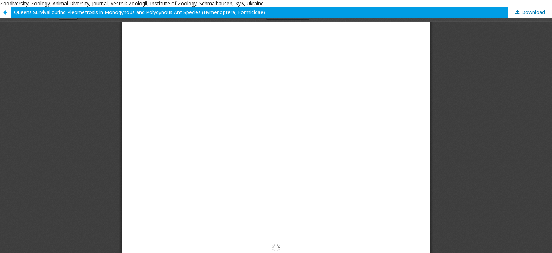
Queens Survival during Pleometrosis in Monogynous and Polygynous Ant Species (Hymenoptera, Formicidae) (139, 12)
